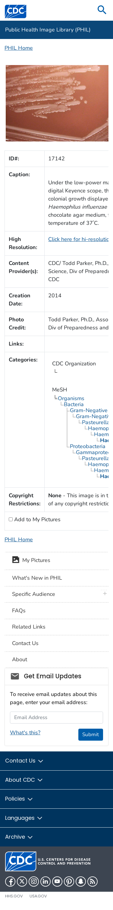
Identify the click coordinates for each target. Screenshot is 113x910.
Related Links (29, 626)
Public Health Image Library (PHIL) (48, 29)
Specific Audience (33, 594)
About (19, 659)
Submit (90, 734)
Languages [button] (24, 818)
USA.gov (38, 896)
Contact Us (25, 643)
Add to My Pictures (37, 519)
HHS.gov (14, 896)
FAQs (19, 610)
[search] (102, 10)
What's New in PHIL (37, 577)
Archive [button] (19, 836)
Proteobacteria (87, 446)
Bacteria (74, 404)
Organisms (71, 398)
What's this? (25, 732)
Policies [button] (19, 798)
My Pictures (31, 561)
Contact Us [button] (24, 760)
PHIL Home (19, 48)
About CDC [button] (24, 780)
